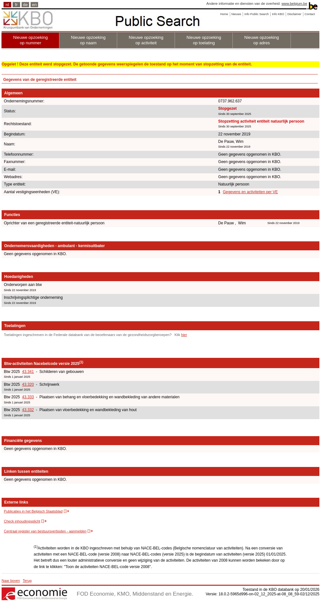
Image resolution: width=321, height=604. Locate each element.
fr (16, 4)
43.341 (28, 371)
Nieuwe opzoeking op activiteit (146, 40)
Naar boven (11, 580)
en (34, 4)
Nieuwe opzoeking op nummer (30, 40)
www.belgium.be (294, 3)
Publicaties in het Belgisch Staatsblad (33, 511)
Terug (27, 580)
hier (184, 335)
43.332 (28, 410)
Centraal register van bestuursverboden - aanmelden (45, 531)
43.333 (28, 397)
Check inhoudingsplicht (22, 521)
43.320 (28, 384)
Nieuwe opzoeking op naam (88, 40)
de (25, 4)
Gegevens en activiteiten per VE (250, 192)
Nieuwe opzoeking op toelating (204, 40)
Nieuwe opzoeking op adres (261, 40)
